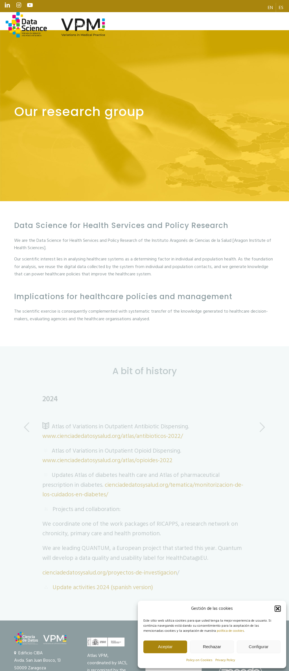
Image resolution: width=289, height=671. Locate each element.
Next (262, 426)
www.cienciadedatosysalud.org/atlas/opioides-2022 (107, 460)
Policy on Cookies (199, 660)
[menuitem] (270, 7)
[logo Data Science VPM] (55, 25)
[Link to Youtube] (30, 6)
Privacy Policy (225, 660)
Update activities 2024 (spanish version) (102, 587)
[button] (278, 608)
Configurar (258, 646)
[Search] (271, 25)
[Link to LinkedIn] (7, 6)
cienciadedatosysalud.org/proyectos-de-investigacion (109, 573)
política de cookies (230, 630)
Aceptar (165, 646)
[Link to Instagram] (18, 6)
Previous (26, 426)
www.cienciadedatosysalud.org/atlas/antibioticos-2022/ (112, 436)
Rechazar (212, 646)
